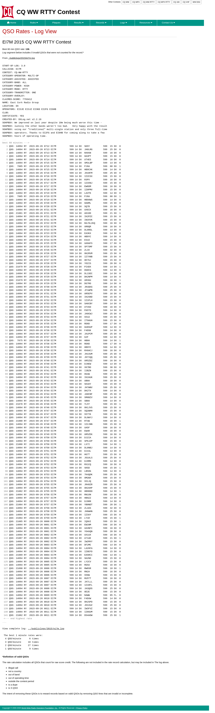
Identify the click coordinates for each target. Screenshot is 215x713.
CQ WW (126, 2)
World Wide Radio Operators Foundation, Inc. (40, 708)
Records (101, 22)
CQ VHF (186, 2)
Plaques (56, 22)
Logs (123, 22)
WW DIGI (196, 2)
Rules (34, 22)
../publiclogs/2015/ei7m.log (21, 58)
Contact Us (168, 22)
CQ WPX (136, 2)
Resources (146, 22)
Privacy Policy (81, 708)
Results (78, 22)
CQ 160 (176, 2)
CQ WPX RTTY (164, 2)
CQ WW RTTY (149, 2)
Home (11, 22)
